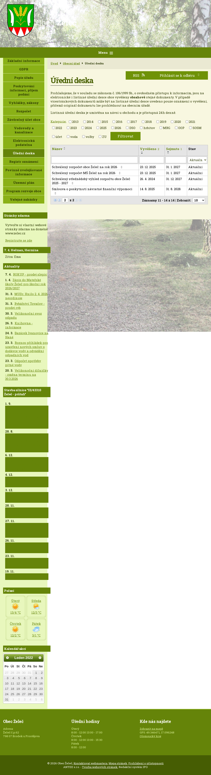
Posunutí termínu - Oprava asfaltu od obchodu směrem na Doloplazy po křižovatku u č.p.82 (26, 417)
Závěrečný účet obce (23, 120)
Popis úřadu (23, 78)
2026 (118, 128)
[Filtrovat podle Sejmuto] (175, 160)
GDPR (23, 69)
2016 (119, 122)
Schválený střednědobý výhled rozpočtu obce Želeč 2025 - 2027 (91, 181)
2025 (103, 128)
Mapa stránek (118, 763)
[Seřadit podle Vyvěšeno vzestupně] (142, 151)
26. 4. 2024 (147, 179)
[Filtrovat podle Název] (94, 160)
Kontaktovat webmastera (90, 763)
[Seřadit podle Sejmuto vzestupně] (168, 151)
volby (90, 137)
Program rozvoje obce (23, 191)
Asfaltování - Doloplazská (17, 497)
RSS (139, 75)
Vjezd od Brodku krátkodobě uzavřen (22, 563)
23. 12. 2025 (148, 167)
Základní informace (23, 61)
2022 (58, 128)
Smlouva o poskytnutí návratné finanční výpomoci (92, 191)
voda (74, 137)
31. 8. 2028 (173, 189)
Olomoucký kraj (150, 736)
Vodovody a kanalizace (24, 130)
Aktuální (195, 167)
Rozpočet (23, 111)
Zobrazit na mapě (151, 729)
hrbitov (149, 128)
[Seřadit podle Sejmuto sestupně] (168, 153)
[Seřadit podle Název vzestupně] (64, 147)
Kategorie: (58, 121)
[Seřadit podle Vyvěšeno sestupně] (142, 153)
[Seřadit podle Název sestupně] (64, 149)
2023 (73, 128)
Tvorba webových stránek (99, 767)
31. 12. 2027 (174, 179)
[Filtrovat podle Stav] (197, 160)
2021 (192, 122)
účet (58, 137)
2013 (75, 122)
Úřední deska (24, 153)
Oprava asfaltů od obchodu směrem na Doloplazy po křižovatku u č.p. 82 (26, 443)
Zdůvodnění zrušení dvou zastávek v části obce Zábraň (24, 464)
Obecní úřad (71, 63)
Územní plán (23, 182)
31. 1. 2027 (173, 167)
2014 (90, 122)
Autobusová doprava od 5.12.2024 (25, 482)
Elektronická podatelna (24, 142)
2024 (88, 128)
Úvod (54, 63)
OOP (181, 128)
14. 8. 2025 (147, 189)
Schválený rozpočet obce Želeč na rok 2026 (87, 167)
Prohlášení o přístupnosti (146, 763)
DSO (132, 128)
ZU (104, 137)
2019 (163, 122)
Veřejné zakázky (24, 199)
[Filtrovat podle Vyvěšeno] (151, 160)
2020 (177, 122)
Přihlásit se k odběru (180, 75)
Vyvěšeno (149, 149)
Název (57, 149)
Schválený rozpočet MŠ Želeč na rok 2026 (87, 173)
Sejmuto (174, 149)
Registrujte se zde (18, 240)
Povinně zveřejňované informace (23, 172)
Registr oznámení (23, 161)
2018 (148, 122)
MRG (166, 128)
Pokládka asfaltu (20, 577)
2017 (133, 122)
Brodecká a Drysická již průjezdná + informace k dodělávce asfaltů (26, 530)
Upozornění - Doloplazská (17, 548)
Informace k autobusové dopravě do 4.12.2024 (26, 513)
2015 (105, 122)
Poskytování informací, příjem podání (24, 90)
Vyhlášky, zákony (24, 103)
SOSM (197, 128)
